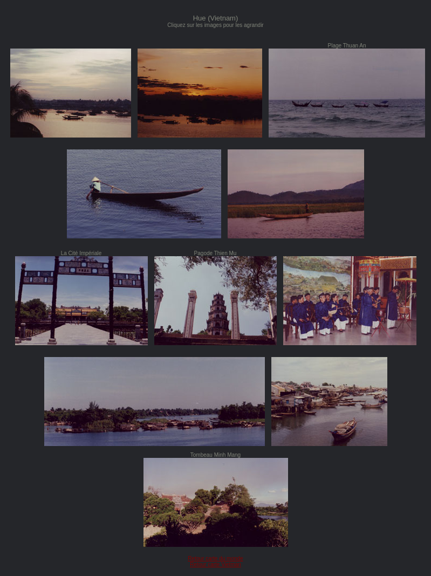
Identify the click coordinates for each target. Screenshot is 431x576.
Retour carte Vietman (215, 564)
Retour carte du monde (215, 558)
